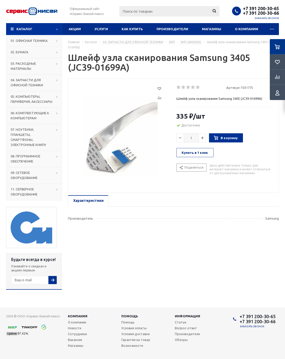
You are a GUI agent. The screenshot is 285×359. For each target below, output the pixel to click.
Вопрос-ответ (186, 328)
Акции (75, 29)
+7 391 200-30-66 (261, 13)
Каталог (24, 29)
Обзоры (181, 339)
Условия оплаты (134, 328)
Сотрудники (77, 334)
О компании (246, 29)
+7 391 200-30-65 (261, 8)
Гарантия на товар (135, 339)
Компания (77, 316)
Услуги (101, 29)
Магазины (211, 29)
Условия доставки (135, 334)
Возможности (132, 345)
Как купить (132, 29)
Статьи (180, 322)
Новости (74, 328)
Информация (187, 316)
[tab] (88, 201)
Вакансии (75, 339)
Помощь (129, 316)
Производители (172, 29)
